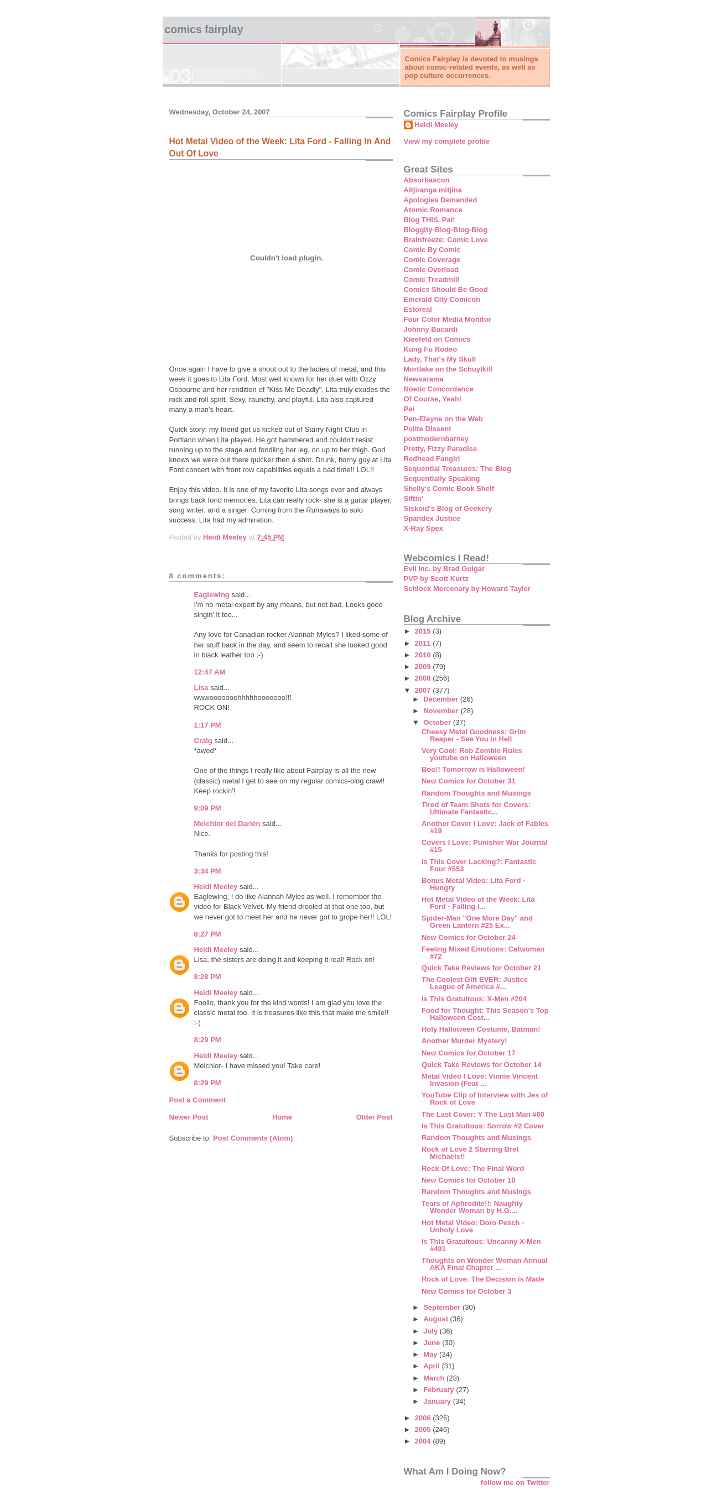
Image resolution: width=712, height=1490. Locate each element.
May (431, 1354)
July (431, 1331)
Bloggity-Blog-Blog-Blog (446, 230)
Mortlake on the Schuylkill (448, 369)
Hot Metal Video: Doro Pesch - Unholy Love (473, 1226)
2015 (424, 631)
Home (282, 1117)
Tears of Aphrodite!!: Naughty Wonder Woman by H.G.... (472, 1207)
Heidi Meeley (216, 886)
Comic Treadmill (431, 279)
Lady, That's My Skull (440, 359)
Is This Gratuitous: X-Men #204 (474, 999)
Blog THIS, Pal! (429, 220)
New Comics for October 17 (469, 1053)
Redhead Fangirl (432, 458)
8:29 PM (207, 1040)
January (438, 1401)
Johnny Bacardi (431, 329)
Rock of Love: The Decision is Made (483, 1279)
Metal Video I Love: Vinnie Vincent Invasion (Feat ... (480, 1080)
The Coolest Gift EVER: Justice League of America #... (475, 983)
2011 (424, 643)
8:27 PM (207, 934)
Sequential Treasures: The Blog (457, 468)
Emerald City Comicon (442, 299)
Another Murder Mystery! (464, 1041)
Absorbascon (427, 180)
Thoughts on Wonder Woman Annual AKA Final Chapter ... (485, 1264)
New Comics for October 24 (469, 937)
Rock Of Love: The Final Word (473, 1168)
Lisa (201, 687)
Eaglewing (212, 594)
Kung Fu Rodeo (431, 349)
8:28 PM (207, 977)
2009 (424, 666)
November (441, 711)
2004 (424, 1441)
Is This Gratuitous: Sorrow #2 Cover (483, 1126)
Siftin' (414, 498)
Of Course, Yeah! (433, 399)
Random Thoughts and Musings (476, 793)
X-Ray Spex (424, 528)
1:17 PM (207, 725)
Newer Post (189, 1117)
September (442, 1307)
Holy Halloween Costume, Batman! (481, 1029)
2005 (424, 1429)
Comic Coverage (432, 259)
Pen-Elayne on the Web (444, 419)
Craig (203, 740)
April (432, 1366)
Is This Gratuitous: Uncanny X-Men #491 (481, 1245)
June (432, 1343)
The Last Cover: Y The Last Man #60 (483, 1114)
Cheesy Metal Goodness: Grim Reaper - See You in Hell (474, 735)
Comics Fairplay (204, 29)
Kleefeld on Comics (437, 339)
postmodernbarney (436, 439)
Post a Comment (197, 1100)
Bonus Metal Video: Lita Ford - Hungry (474, 884)
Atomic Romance (433, 210)
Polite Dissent (427, 429)
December (441, 699)
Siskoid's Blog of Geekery (448, 508)
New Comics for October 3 (467, 1291)
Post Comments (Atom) (253, 1138)
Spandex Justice (432, 518)
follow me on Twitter (515, 1482)
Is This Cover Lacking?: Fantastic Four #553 (479, 865)
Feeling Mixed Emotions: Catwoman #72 (483, 952)
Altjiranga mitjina (433, 190)
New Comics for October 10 (469, 1180)
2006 (424, 1418)
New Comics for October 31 (469, 781)
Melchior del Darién (227, 823)
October (438, 722)
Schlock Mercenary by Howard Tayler (467, 588)
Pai (409, 409)
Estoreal (418, 309)
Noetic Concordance (439, 389)
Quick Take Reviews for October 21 (482, 968)
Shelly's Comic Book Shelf (449, 488)
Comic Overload (431, 269)
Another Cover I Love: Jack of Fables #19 (485, 827)
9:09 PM (207, 808)
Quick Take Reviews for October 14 (482, 1064)
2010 (424, 655)
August (436, 1319)
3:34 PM (207, 871)
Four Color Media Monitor (447, 319)
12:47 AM (210, 672)
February (439, 1390)
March (434, 1378)
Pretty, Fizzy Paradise (440, 449)
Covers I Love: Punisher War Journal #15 (484, 846)
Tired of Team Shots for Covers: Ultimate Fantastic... (476, 808)
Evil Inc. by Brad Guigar (444, 568)
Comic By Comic (432, 249)
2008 (424, 678)
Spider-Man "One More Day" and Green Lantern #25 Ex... (477, 921)
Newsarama (424, 379)
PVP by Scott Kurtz (436, 578)
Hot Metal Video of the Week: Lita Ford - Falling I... (478, 903)
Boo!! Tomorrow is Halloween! (473, 769)
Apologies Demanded (440, 200)
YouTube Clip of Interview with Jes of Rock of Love (485, 1098)
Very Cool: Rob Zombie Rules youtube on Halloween (472, 754)
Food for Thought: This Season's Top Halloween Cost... (485, 1014)
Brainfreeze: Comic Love (446, 240)
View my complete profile (447, 141)
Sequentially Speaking (442, 478)
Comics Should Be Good (446, 289)
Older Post (374, 1117)
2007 (424, 690)
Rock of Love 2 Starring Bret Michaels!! (470, 1152)
